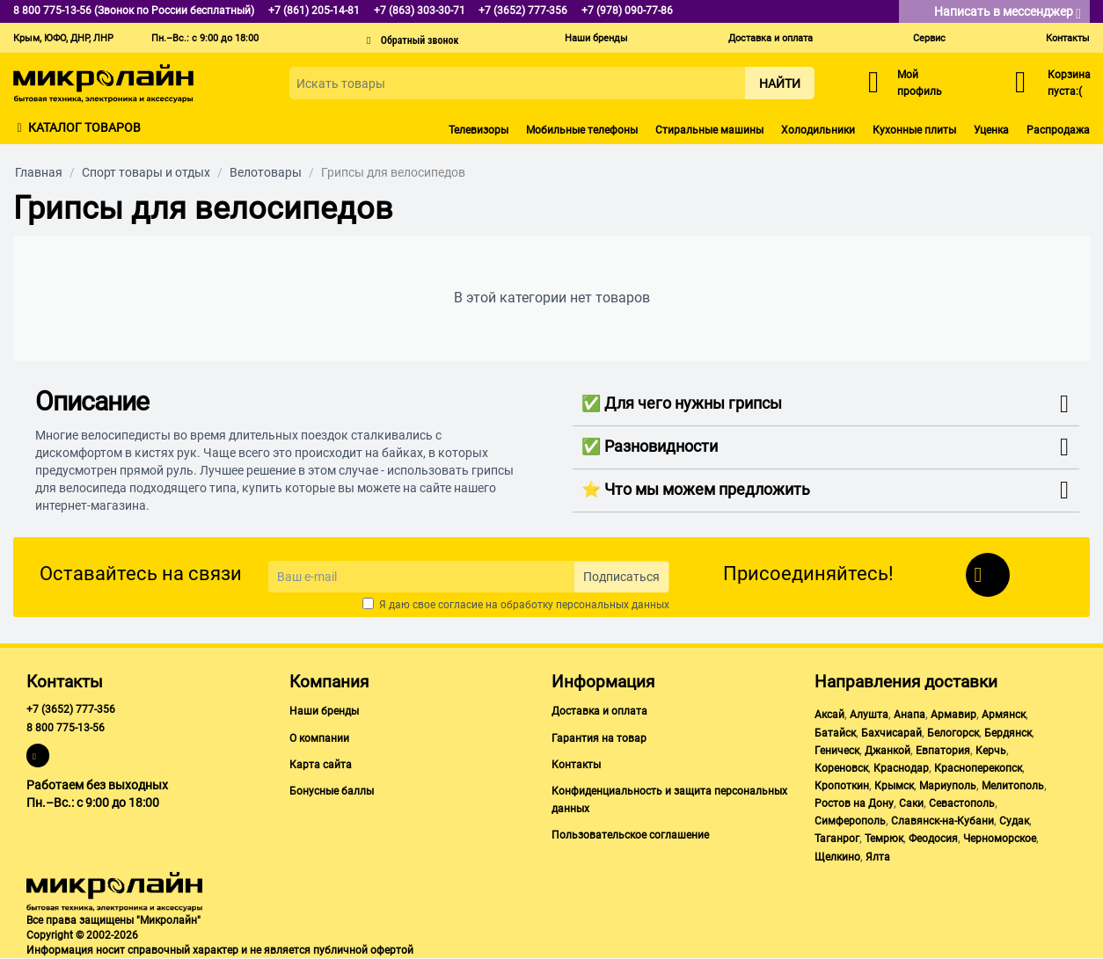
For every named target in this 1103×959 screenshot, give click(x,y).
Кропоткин (841, 786)
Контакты (1068, 38)
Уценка (991, 130)
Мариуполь (947, 786)
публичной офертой (363, 950)
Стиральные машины (709, 130)
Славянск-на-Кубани (942, 821)
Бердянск (1008, 733)
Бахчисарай (891, 733)
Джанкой (887, 751)
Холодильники (818, 130)
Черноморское (999, 838)
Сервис (929, 38)
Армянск (1004, 714)
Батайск (835, 733)
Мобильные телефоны (582, 130)
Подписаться (621, 577)
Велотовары (266, 172)
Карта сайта (320, 765)
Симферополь (850, 821)
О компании (319, 738)
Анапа (909, 714)
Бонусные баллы (331, 791)
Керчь (990, 751)
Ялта (878, 857)
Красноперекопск (978, 768)
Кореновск (841, 768)
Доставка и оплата (770, 38)
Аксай (829, 714)
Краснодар (901, 768)
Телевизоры (478, 130)
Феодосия (933, 838)
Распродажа (1058, 130)
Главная (38, 172)
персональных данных (612, 605)
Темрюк (884, 838)
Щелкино (837, 857)
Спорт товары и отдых (146, 172)
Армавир (953, 714)
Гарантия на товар (599, 738)
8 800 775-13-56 (65, 728)
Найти (779, 83)
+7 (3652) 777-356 (70, 709)
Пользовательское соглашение (630, 835)
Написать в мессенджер (1007, 12)
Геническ (836, 751)
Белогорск (953, 733)
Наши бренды (596, 38)
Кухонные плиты (914, 130)
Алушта (869, 714)
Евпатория (943, 751)
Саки (911, 803)
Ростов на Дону (854, 803)
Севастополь (962, 803)
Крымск (894, 786)
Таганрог (836, 838)
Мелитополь (1013, 786)
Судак (1014, 821)
